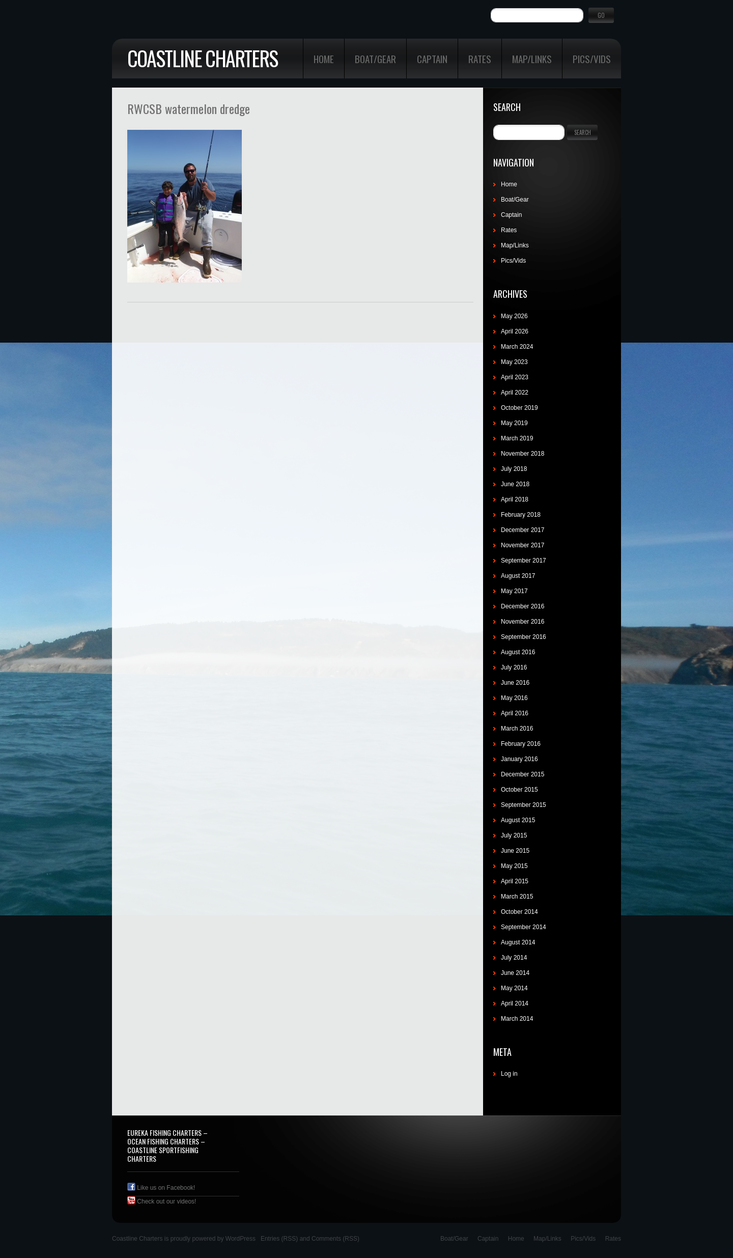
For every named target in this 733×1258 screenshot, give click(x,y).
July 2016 (514, 667)
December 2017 (522, 530)
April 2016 (514, 713)
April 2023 (514, 377)
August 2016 (518, 652)
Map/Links (532, 58)
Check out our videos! (161, 1201)
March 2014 (517, 1018)
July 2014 (514, 957)
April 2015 (514, 881)
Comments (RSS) (335, 1238)
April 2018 (514, 499)
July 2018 (514, 468)
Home (324, 58)
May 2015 (514, 866)
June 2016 (515, 682)
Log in (509, 1073)
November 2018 (522, 453)
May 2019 (514, 423)
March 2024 (517, 346)
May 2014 (514, 988)
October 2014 (519, 911)
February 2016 (521, 743)
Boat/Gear (375, 58)
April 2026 (514, 331)
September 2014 (523, 927)
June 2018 (515, 484)
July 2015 (514, 835)
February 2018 (521, 514)
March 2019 (517, 438)
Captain (432, 58)
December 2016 (522, 606)
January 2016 (519, 759)
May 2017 (514, 591)
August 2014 (518, 942)
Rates (479, 58)
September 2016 (523, 636)
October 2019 (519, 407)
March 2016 (517, 728)
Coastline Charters (202, 58)
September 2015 (523, 804)
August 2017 (518, 575)
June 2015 (515, 850)
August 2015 (518, 820)
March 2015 (517, 896)
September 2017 (523, 560)
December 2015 (522, 774)
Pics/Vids (592, 58)
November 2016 (522, 621)
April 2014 (514, 1003)
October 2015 (519, 789)
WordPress (240, 1238)
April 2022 (514, 392)
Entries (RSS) (279, 1238)
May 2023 (514, 362)
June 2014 (515, 972)
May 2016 (514, 698)
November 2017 (522, 545)
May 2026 (514, 316)
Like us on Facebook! (161, 1187)
